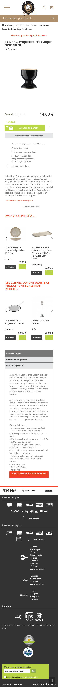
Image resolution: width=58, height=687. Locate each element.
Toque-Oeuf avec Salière (40, 322)
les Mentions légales (29, 677)
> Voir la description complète (19, 200)
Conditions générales (44, 684)
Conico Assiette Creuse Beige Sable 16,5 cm (15, 250)
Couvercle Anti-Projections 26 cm (14, 322)
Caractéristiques (13, 353)
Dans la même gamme (16, 359)
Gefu (33, 329)
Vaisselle (35, 25)
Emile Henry (36, 264)
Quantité (9, 114)
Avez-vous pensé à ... (20, 216)
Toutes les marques (12, 684)
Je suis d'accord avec (21, 677)
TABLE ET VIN (23, 25)
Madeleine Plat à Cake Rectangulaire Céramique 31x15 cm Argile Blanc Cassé (41, 253)
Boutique (11, 25)
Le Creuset (9, 329)
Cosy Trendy (10, 258)
